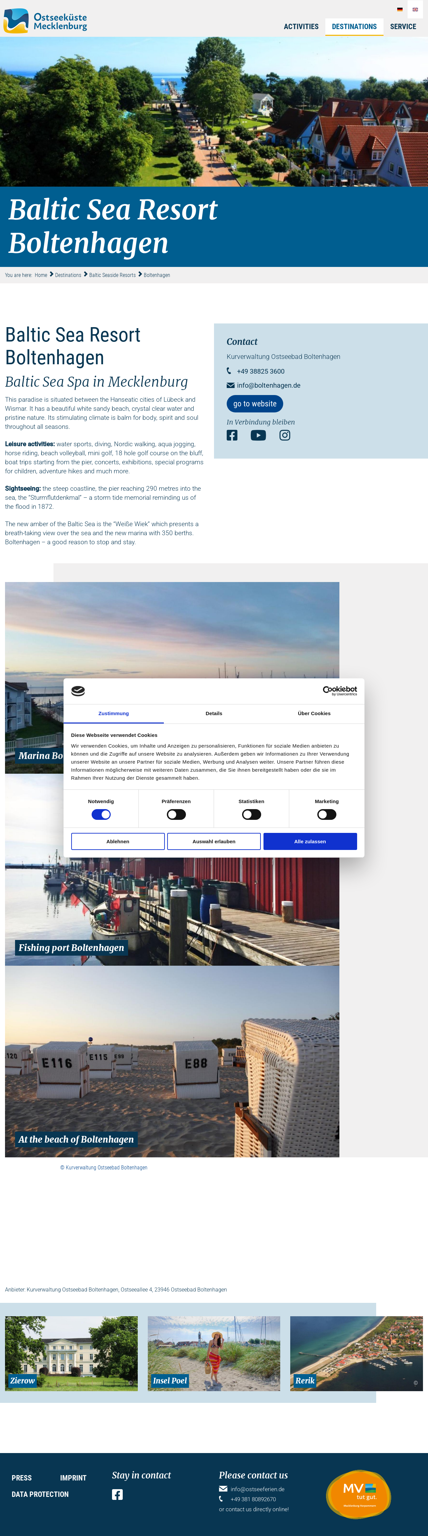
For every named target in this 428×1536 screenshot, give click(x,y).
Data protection (40, 1494)
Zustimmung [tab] (114, 713)
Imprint (73, 1478)
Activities (301, 26)
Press (22, 1478)
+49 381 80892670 (253, 1499)
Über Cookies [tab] (314, 713)
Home (41, 275)
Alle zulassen (310, 841)
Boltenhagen (157, 275)
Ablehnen (117, 841)
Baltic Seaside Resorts (112, 275)
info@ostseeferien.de (258, 1489)
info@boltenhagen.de (269, 385)
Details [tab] (214, 713)
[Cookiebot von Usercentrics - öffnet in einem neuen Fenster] (328, 691)
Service (403, 26)
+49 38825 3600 (261, 371)
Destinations (354, 26)
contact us (239, 1509)
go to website (255, 403)
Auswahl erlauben (214, 841)
